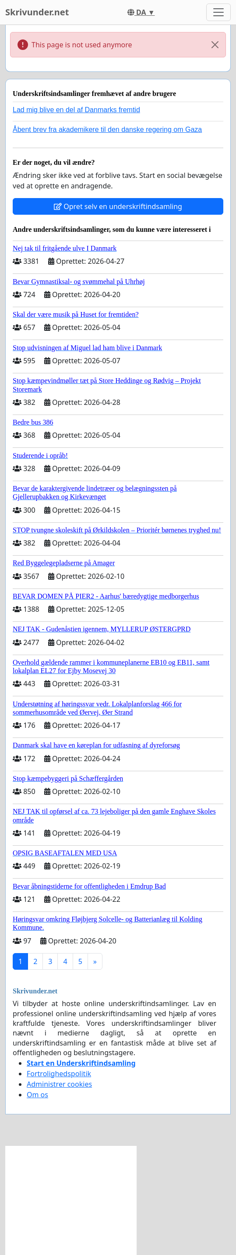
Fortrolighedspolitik (59, 1073)
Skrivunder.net (37, 12)
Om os (37, 1094)
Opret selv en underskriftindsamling (118, 206)
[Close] (214, 44)
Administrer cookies (59, 1084)
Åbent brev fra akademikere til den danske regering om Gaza (107, 129)
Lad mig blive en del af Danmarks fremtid (76, 109)
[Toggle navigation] (218, 12)
